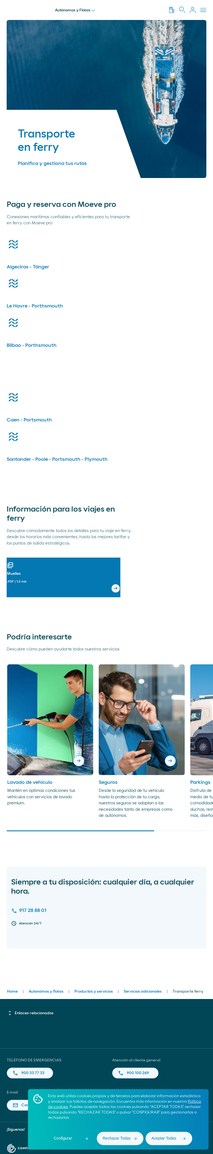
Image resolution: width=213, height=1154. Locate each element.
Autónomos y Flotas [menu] (75, 10)
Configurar (63, 1138)
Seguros (108, 782)
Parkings (200, 782)
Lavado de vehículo (29, 782)
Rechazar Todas (117, 1138)
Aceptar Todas (163, 1138)
